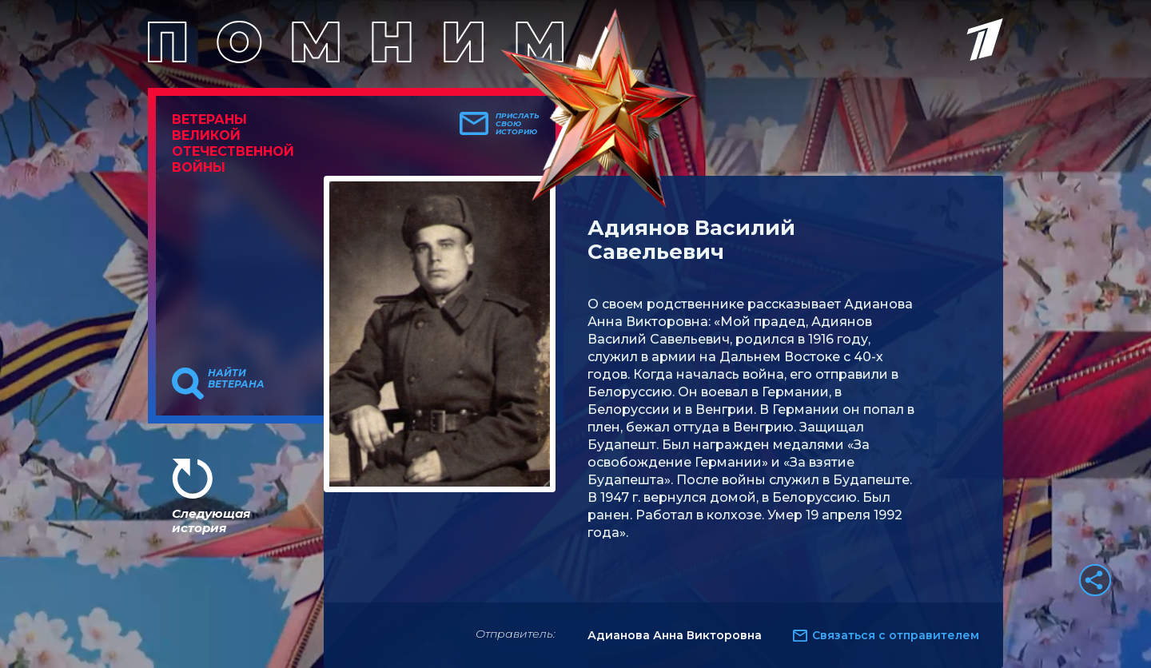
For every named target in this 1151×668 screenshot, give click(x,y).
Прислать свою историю (518, 124)
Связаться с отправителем (895, 635)
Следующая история (211, 520)
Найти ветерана (236, 379)
